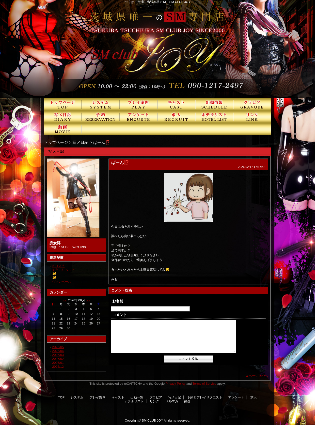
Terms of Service (204, 383)
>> (88, 300)
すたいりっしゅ (63, 270)
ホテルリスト (214, 117)
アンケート (139, 117)
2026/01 (58, 363)
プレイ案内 (139, 104)
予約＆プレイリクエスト (101, 117)
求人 (176, 117)
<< (65, 300)
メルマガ (171, 401)
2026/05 (58, 347)
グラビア (252, 104)
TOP (63, 104)
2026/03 (58, 355)
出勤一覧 (214, 104)
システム (101, 104)
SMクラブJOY (157, 49)
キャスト (176, 104)
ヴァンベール (61, 281)
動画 (63, 129)
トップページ (56, 142)
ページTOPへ (258, 376)
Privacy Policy (176, 383)
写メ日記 (63, 117)
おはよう (58, 266)
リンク (252, 117)
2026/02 (58, 359)
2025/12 (58, 366)
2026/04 (58, 351)
